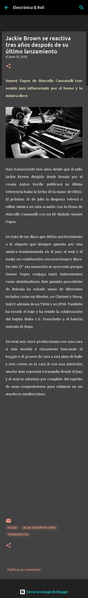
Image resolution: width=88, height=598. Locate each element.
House (12, 527)
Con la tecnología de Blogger (44, 592)
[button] (8, 66)
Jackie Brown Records (39, 527)
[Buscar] (81, 7)
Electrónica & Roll (28, 7)
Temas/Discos (18, 534)
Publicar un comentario (24, 570)
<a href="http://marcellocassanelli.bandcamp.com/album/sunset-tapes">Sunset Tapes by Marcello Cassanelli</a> (44, 460)
